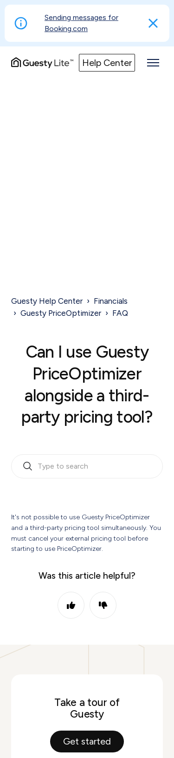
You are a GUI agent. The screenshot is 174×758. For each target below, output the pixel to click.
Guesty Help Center (47, 301)
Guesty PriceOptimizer (60, 313)
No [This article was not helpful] (103, 605)
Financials (111, 301)
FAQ (120, 313)
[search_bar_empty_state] (87, 466)
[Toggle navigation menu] (153, 63)
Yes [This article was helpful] (71, 605)
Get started (87, 741)
